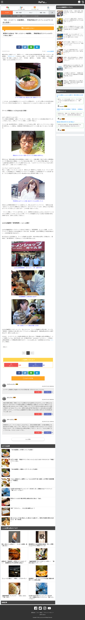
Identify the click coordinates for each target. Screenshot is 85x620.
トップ (6, 12)
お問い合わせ (42, 614)
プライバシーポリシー (49, 612)
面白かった (11, 364)
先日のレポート (12, 56)
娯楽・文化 (42, 12)
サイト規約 (39, 612)
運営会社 (33, 612)
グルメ (30, 12)
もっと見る (28, 439)
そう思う (38, 392)
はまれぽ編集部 (50, 51)
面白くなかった (35, 364)
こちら (51, 340)
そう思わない (48, 392)
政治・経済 (18, 12)
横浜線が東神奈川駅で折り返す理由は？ (66, 121)
